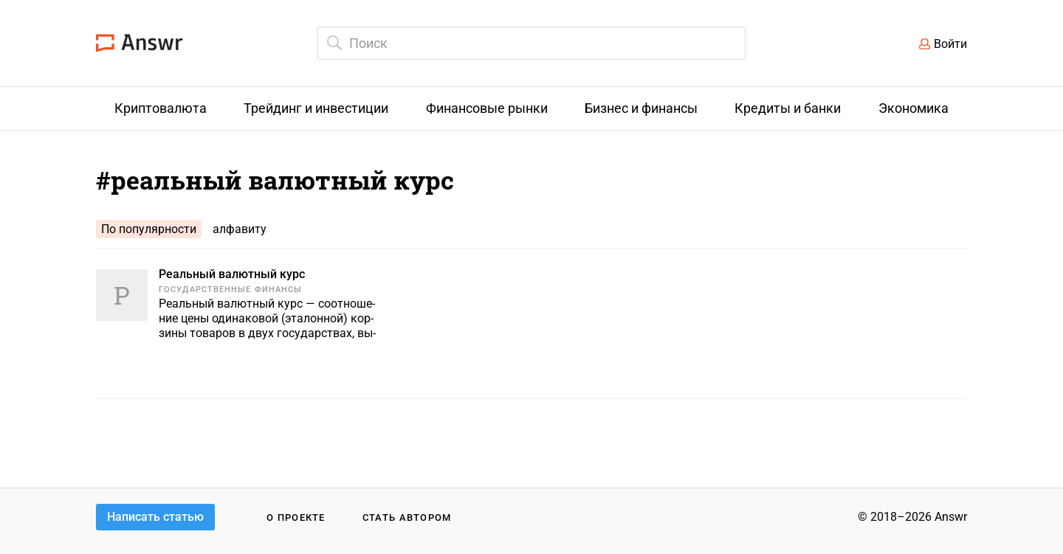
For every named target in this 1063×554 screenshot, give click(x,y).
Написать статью (155, 517)
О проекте (296, 517)
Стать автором (407, 517)
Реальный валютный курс (232, 274)
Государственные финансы (230, 289)
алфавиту (239, 229)
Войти (950, 44)
